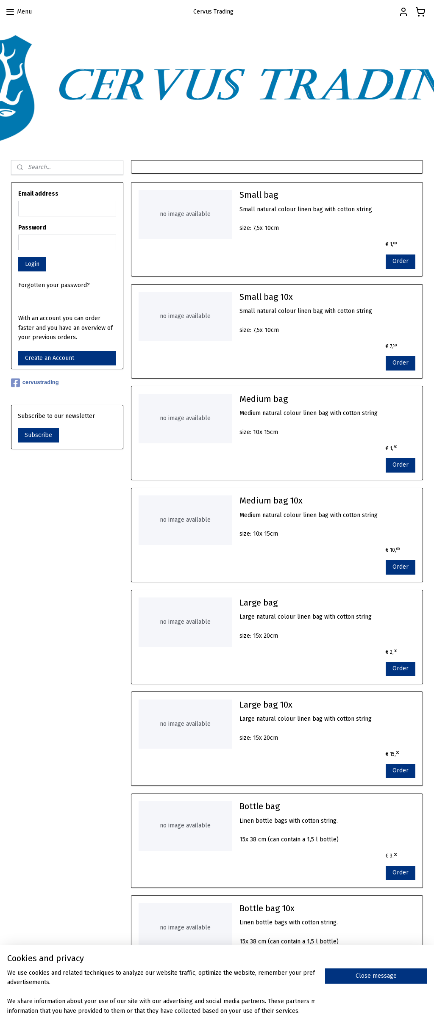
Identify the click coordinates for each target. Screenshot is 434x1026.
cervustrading (35, 383)
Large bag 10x (265, 705)
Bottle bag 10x (267, 908)
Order (400, 261)
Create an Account (49, 358)
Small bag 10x (266, 297)
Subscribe (38, 435)
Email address (38, 193)
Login (32, 264)
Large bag (258, 602)
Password (32, 227)
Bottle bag (259, 807)
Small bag (258, 195)
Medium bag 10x (271, 501)
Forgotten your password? (54, 285)
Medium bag (263, 399)
